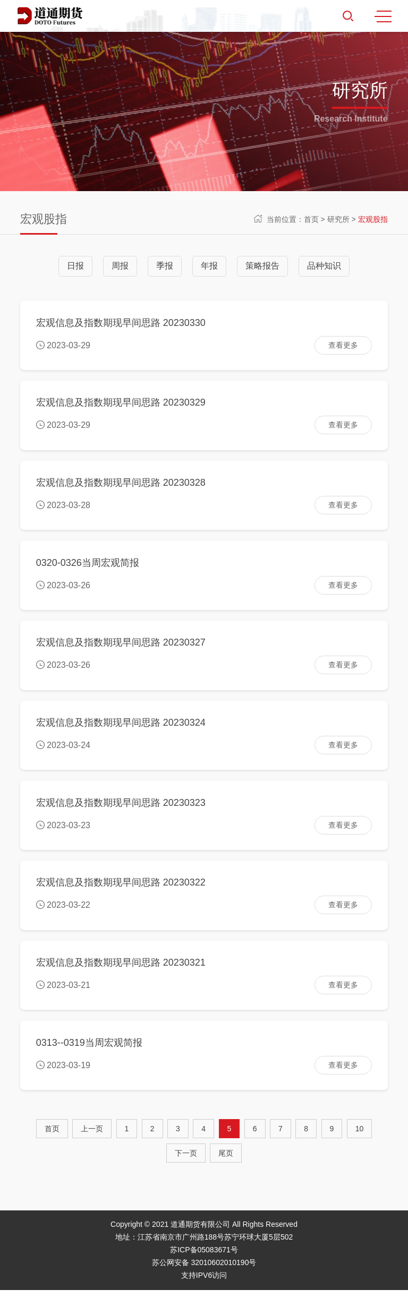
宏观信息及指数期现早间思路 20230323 (121, 808)
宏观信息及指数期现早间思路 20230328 (121, 484)
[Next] (186, 1161)
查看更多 (343, 345)
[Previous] (92, 1136)
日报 (75, 265)
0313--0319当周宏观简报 (89, 1050)
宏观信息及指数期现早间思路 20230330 (121, 322)
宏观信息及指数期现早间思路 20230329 (121, 404)
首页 (311, 219)
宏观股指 (373, 219)
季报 (164, 265)
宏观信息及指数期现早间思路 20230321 (121, 969)
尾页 (225, 1161)
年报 (209, 265)
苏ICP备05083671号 (204, 1257)
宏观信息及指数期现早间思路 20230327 (121, 646)
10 (359, 1136)
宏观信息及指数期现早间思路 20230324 (121, 726)
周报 (120, 265)
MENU (383, 16)
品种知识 (324, 265)
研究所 (338, 219)
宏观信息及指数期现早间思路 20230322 (121, 888)
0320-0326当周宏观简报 (87, 565)
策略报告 (262, 265)
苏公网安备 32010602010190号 (204, 1270)
